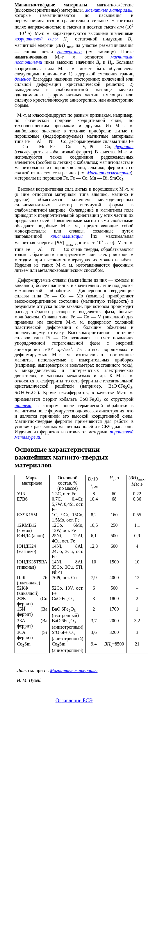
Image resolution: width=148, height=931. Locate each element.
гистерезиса (69, 51)
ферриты (124, 146)
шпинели (23, 405)
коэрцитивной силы (36, 38)
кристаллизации (67, 236)
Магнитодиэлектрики (109, 172)
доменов (23, 79)
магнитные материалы (108, 10)
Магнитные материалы (73, 670)
